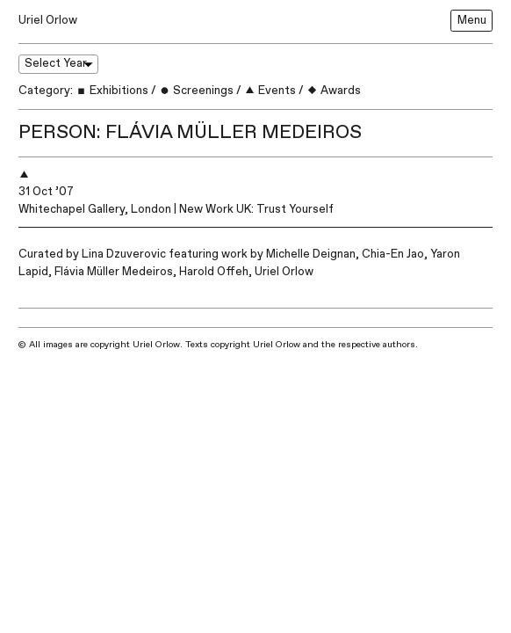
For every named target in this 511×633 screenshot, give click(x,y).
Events (270, 91)
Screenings (196, 91)
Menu (471, 20)
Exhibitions (112, 91)
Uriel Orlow (47, 20)
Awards (333, 91)
